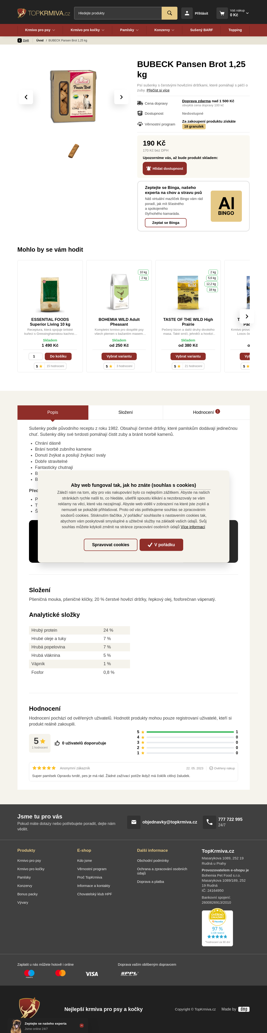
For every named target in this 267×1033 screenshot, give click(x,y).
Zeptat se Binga (165, 223)
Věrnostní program (92, 869)
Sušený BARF (201, 30)
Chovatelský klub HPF (94, 894)
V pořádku (161, 544)
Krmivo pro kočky (31, 869)
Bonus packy (27, 894)
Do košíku (58, 356)
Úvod (40, 40)
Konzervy (24, 886)
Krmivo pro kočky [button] (87, 30)
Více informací (193, 527)
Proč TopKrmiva (89, 877)
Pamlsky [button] (129, 30)
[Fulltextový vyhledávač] (125, 13)
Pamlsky (24, 877)
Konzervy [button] (164, 30)
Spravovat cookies (110, 544)
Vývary (22, 902)
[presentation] (26, 97)
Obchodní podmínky (153, 861)
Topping (235, 30)
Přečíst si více (158, 90)
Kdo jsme (84, 861)
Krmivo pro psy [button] (40, 30)
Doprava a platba (150, 882)
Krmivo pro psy (29, 861)
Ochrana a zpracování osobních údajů (162, 871)
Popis (52, 412)
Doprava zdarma (196, 101)
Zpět (23, 40)
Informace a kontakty (93, 886)
